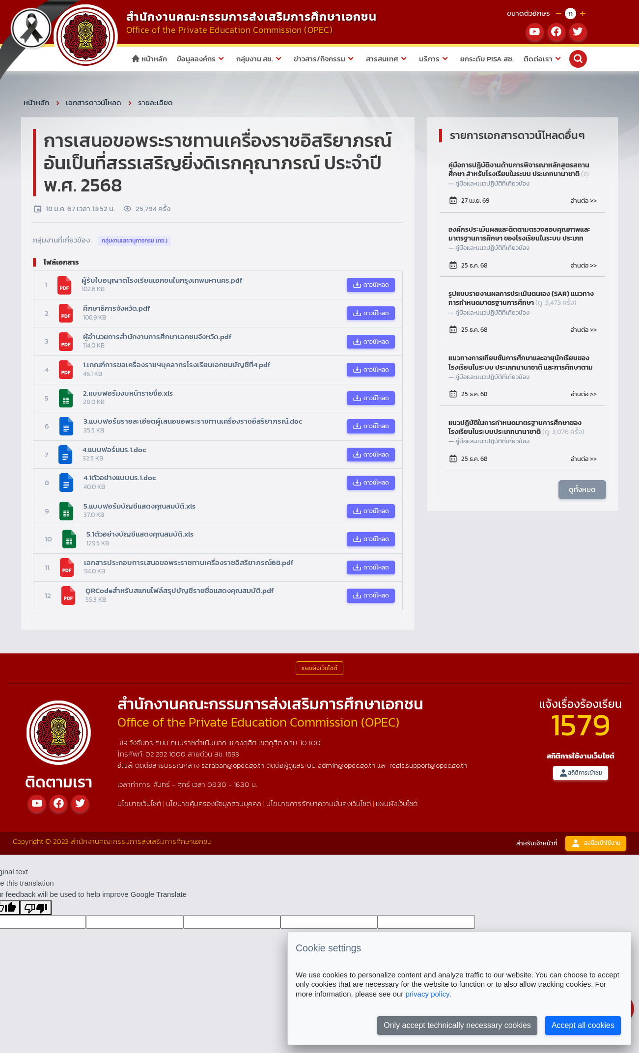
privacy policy (427, 994)
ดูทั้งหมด (582, 489)
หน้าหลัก (149, 58)
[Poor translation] (36, 907)
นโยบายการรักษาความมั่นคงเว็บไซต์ (318, 803)
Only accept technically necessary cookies (457, 1025)
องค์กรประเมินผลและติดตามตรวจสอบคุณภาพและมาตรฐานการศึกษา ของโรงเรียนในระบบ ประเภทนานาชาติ (519, 234)
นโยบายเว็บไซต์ (139, 803)
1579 (581, 724)
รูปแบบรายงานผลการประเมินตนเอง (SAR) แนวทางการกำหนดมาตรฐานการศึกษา (521, 298)
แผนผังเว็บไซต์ (396, 803)
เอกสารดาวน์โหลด (93, 102)
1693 (232, 753)
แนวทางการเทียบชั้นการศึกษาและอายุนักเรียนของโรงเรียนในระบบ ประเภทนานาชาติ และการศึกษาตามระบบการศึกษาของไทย (520, 363)
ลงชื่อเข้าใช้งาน (595, 843)
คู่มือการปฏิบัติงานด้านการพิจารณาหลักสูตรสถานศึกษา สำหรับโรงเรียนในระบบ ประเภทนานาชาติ (518, 170)
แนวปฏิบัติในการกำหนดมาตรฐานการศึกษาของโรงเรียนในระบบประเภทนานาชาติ (516, 427)
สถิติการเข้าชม (580, 773)
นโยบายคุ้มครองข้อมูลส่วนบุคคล (213, 803)
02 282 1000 (166, 753)
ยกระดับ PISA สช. (487, 58)
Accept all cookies (583, 1025)
